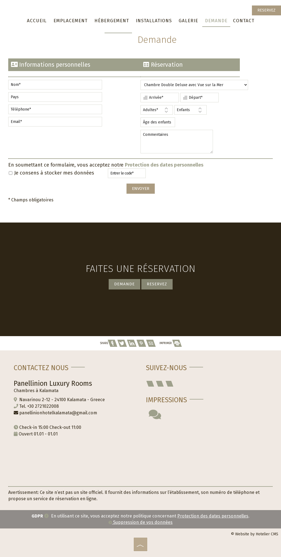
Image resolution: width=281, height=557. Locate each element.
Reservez (266, 10)
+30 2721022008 (43, 406)
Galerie (188, 21)
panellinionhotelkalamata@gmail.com (58, 412)
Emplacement (71, 21)
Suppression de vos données (140, 522)
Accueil (37, 21)
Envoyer (140, 188)
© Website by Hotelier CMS (254, 534)
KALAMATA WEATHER (206, 449)
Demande (216, 21)
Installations (154, 21)
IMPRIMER (170, 343)
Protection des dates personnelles (164, 165)
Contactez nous (41, 368)
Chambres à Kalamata (36, 390)
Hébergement (111, 21)
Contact (243, 21)
